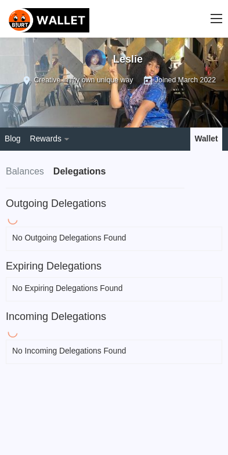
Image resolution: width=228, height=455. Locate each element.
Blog (13, 138)
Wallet (206, 138)
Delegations (79, 171)
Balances (25, 171)
